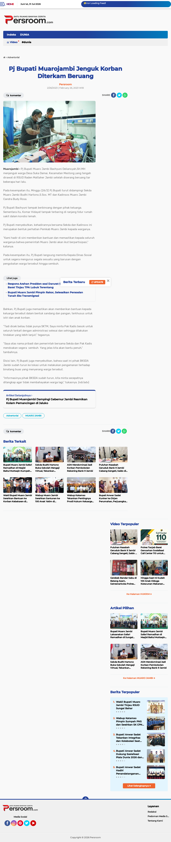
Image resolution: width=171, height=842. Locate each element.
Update (97, 282)
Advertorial (12, 415)
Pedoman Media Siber (159, 816)
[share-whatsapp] (125, 95)
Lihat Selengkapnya (139, 785)
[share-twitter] (119, 95)
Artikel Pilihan (122, 608)
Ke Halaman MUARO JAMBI (139, 678)
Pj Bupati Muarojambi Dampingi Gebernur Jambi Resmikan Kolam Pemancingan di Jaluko (46, 401)
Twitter (28, 824)
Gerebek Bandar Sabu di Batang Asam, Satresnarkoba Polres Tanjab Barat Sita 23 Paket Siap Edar (123, 581)
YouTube (35, 824)
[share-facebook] (113, 95)
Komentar (13, 95)
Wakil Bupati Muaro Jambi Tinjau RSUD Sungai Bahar (128, 705)
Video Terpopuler (124, 524)
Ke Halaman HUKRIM (139, 594)
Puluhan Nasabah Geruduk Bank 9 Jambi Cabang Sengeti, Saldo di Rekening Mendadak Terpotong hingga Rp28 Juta (123, 550)
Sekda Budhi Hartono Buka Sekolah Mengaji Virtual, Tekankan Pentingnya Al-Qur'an (122, 665)
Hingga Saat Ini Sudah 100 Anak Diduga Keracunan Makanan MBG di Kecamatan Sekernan (153, 581)
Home (10, 4)
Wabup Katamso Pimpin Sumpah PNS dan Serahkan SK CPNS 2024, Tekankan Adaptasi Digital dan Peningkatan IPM (130, 721)
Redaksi (152, 811)
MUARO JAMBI (33, 415)
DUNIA (24, 34)
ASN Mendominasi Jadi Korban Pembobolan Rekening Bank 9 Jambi (154, 665)
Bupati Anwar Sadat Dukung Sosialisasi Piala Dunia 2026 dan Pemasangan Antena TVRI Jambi (129, 754)
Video (13, 42)
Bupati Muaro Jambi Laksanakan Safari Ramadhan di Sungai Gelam (121, 634)
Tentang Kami (155, 820)
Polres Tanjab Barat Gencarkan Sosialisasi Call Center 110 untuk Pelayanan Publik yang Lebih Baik (153, 550)
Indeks (11, 34)
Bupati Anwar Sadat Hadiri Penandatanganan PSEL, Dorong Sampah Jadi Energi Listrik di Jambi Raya (129, 770)
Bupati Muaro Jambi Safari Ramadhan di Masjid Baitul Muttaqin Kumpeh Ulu (153, 634)
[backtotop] (85, 799)
